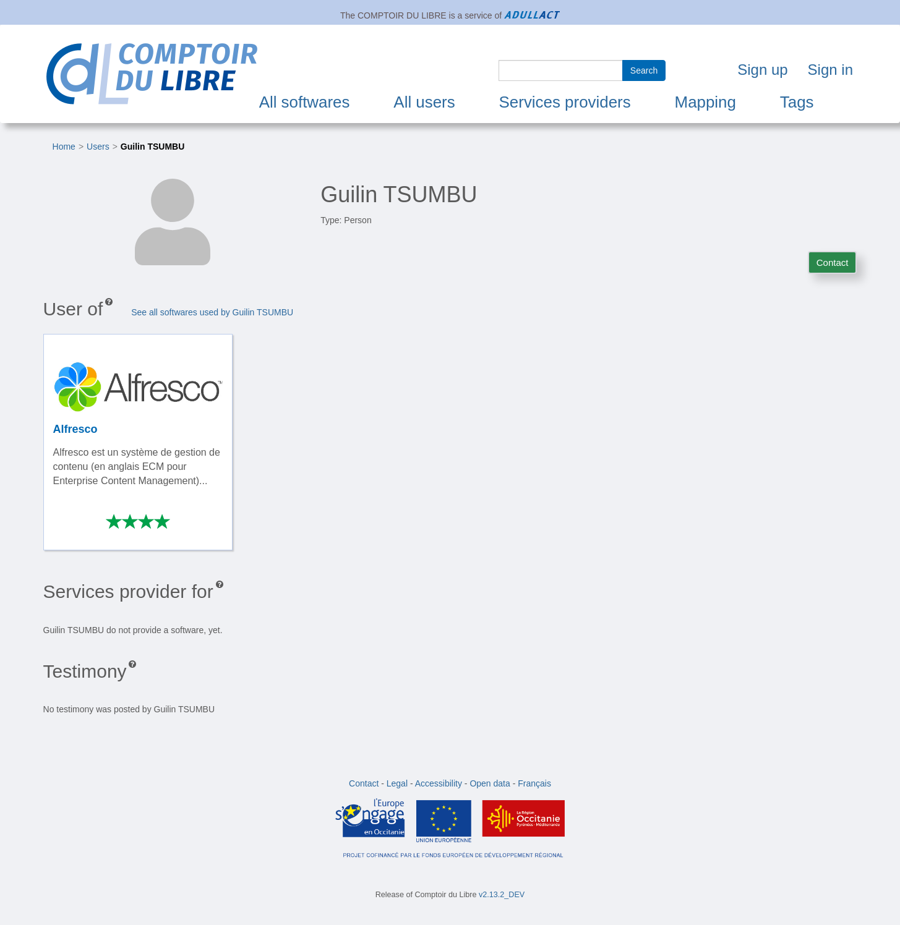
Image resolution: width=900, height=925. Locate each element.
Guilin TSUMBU (152, 146)
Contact (832, 262)
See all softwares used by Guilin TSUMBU (212, 312)
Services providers (565, 102)
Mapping (705, 102)
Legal (397, 783)
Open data (489, 783)
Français (534, 783)
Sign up (762, 69)
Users (98, 146)
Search (644, 70)
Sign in (830, 69)
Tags (797, 102)
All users (424, 102)
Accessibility (438, 783)
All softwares (304, 102)
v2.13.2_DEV (502, 894)
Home (64, 146)
